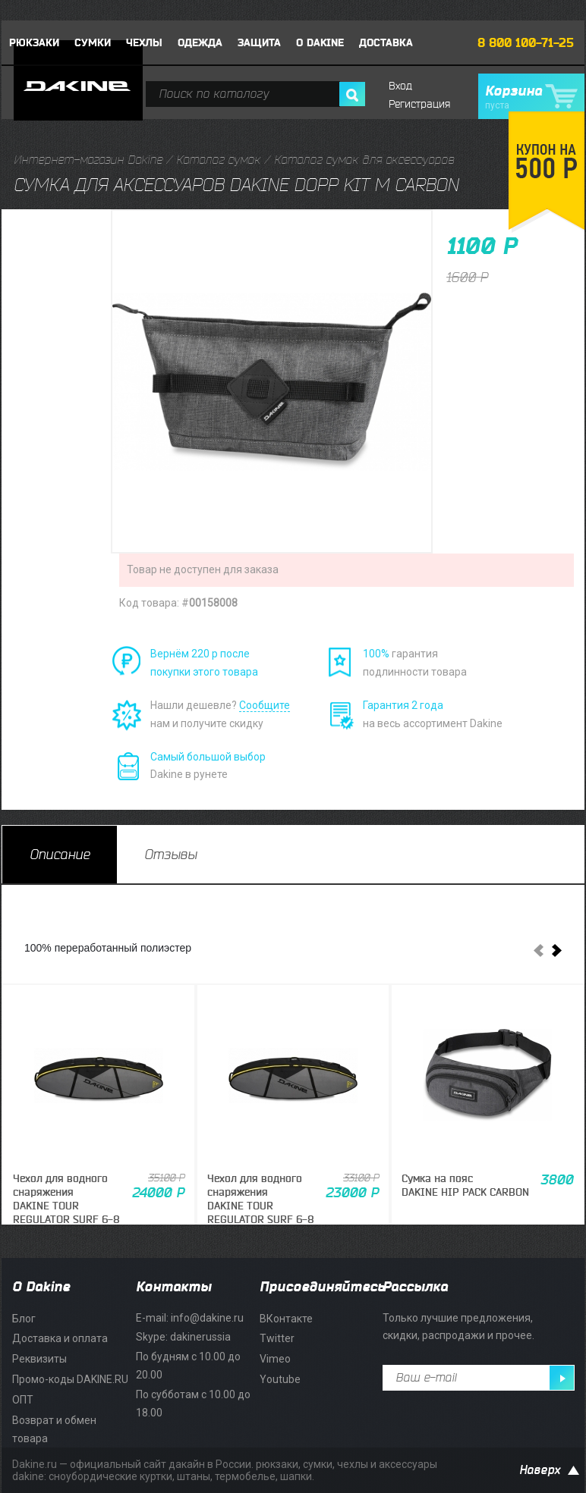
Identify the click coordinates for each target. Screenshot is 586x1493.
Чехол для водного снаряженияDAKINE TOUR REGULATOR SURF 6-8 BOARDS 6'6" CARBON (260, 1206)
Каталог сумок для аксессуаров (364, 160)
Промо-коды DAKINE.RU (70, 1379)
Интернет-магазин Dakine (88, 160)
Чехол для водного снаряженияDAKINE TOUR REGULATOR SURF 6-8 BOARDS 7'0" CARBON (66, 1206)
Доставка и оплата (60, 1338)
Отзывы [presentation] (170, 854)
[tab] (59, 854)
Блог (24, 1319)
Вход (400, 86)
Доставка (386, 43)
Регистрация (419, 104)
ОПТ (22, 1400)
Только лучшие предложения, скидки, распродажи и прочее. (458, 1327)
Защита (259, 43)
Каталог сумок (218, 160)
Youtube (280, 1379)
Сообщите (264, 705)
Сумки (92, 43)
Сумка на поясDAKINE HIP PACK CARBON (465, 1186)
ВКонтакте (286, 1319)
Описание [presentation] (60, 854)
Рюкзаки (34, 43)
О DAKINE (320, 43)
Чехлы (144, 43)
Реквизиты (39, 1359)
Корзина (531, 97)
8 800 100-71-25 (525, 43)
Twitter (277, 1338)
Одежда (200, 43)
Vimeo (275, 1359)
